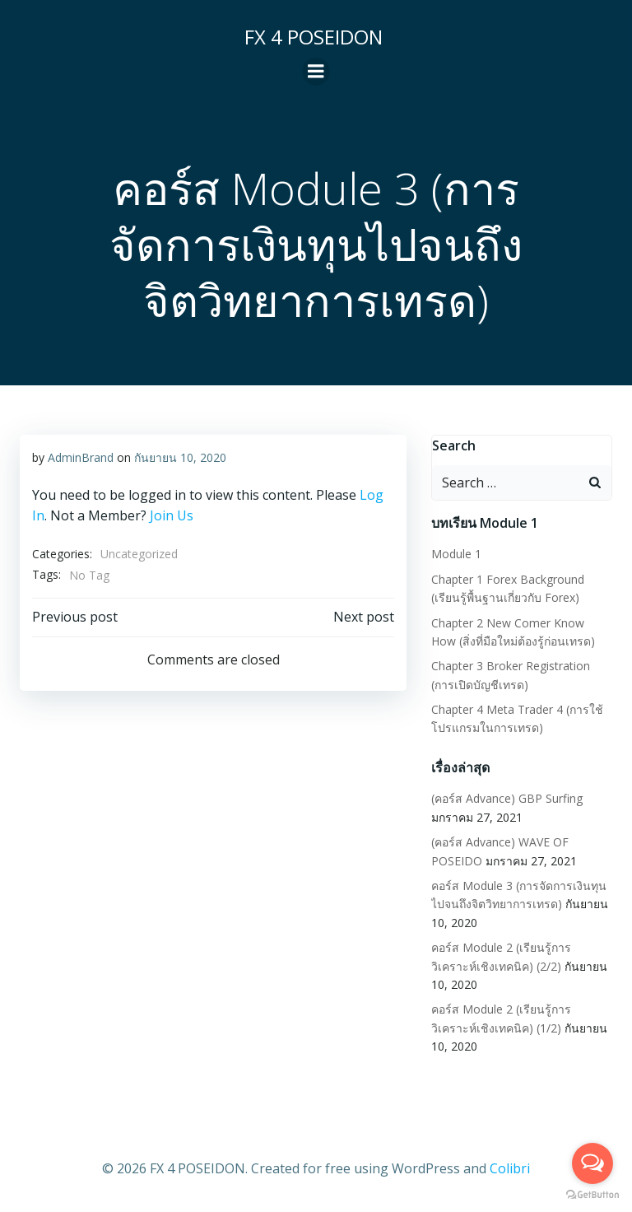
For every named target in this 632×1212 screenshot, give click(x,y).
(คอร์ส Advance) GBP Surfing (507, 798)
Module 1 (456, 554)
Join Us (171, 515)
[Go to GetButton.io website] (592, 1195)
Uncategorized (139, 554)
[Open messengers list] (592, 1163)
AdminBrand (81, 457)
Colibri (510, 1167)
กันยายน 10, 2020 (180, 457)
